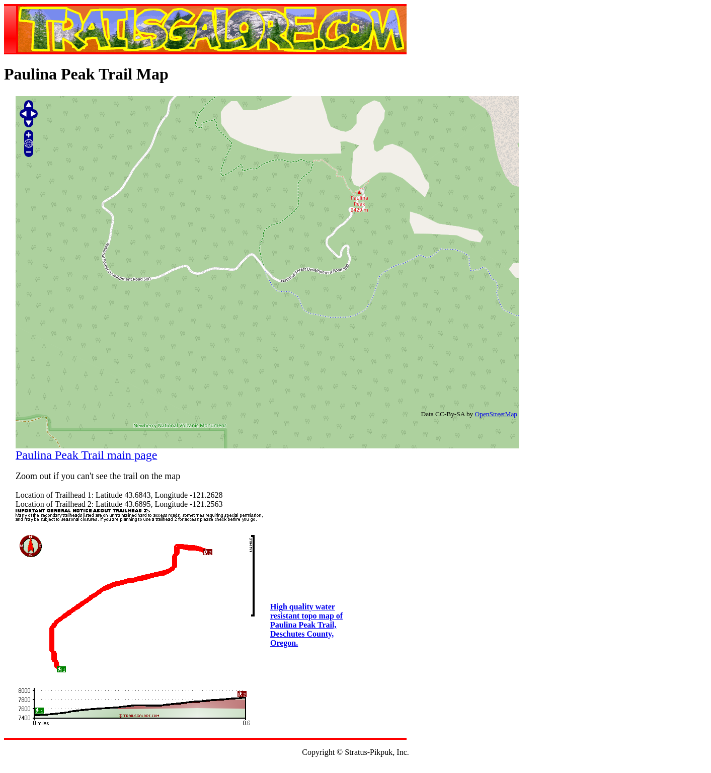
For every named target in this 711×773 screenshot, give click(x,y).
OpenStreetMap (496, 414)
